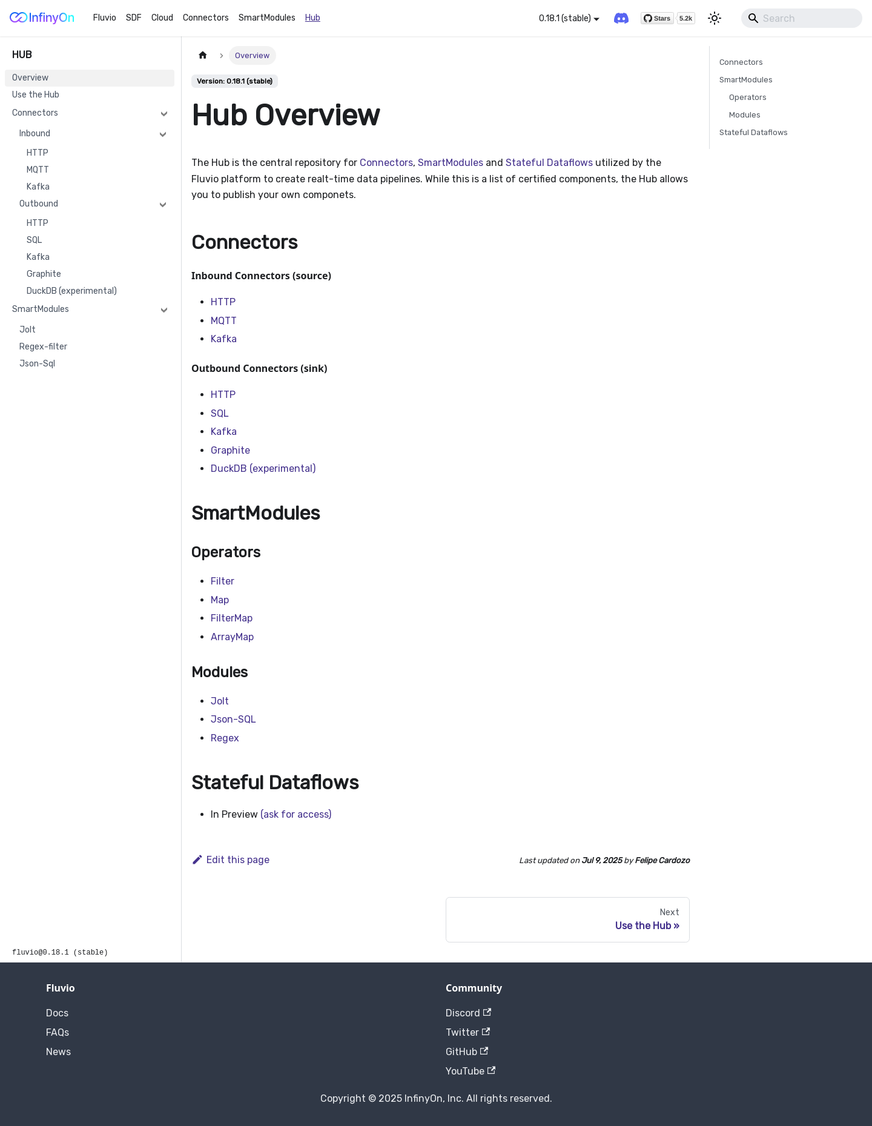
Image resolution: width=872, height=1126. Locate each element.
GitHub (467, 1052)
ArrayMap (232, 637)
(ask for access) (295, 814)
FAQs (57, 1032)
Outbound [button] (38, 204)
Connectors (206, 18)
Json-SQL (233, 719)
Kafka (38, 187)
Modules (745, 114)
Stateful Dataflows (549, 162)
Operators (748, 97)
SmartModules (267, 18)
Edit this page (230, 860)
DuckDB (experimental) (72, 291)
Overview (30, 78)
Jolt (27, 330)
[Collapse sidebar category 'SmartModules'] (164, 309)
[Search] (801, 18)
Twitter (468, 1032)
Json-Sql (37, 364)
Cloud (162, 18)
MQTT (38, 170)
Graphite (44, 274)
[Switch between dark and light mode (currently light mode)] (714, 18)
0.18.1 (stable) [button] (565, 18)
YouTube (470, 1071)
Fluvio (104, 18)
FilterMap (232, 618)
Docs (57, 1013)
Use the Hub (35, 95)
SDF (134, 18)
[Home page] (202, 55)
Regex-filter (43, 347)
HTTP (37, 153)
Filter (222, 581)
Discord (468, 1013)
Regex (225, 738)
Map (220, 600)
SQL (34, 240)
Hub (312, 18)
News (58, 1052)
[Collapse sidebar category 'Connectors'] (164, 113)
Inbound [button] (34, 133)
